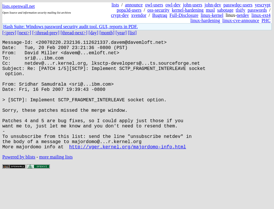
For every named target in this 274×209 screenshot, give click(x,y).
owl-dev (172, 4)
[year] (121, 32)
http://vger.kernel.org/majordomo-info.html (127, 171)
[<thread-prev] (45, 32)
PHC (266, 20)
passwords (257, 10)
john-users (192, 4)
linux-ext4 (261, 15)
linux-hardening (205, 20)
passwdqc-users (237, 4)
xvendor (138, 15)
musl (210, 10)
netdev (243, 15)
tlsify (240, 10)
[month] (107, 32)
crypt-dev (120, 15)
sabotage (225, 10)
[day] (93, 32)
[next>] (24, 32)
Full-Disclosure (184, 15)
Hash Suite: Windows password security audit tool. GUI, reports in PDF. (70, 26)
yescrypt (263, 4)
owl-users (154, 4)
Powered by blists (18, 181)
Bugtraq (159, 15)
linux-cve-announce (240, 20)
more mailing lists (56, 181)
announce (134, 4)
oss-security (158, 10)
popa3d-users (129, 10)
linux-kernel (212, 15)
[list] (132, 32)
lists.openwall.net (18, 6)
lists (115, 4)
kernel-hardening (188, 10)
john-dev (213, 4)
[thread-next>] (74, 32)
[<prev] (9, 32)
